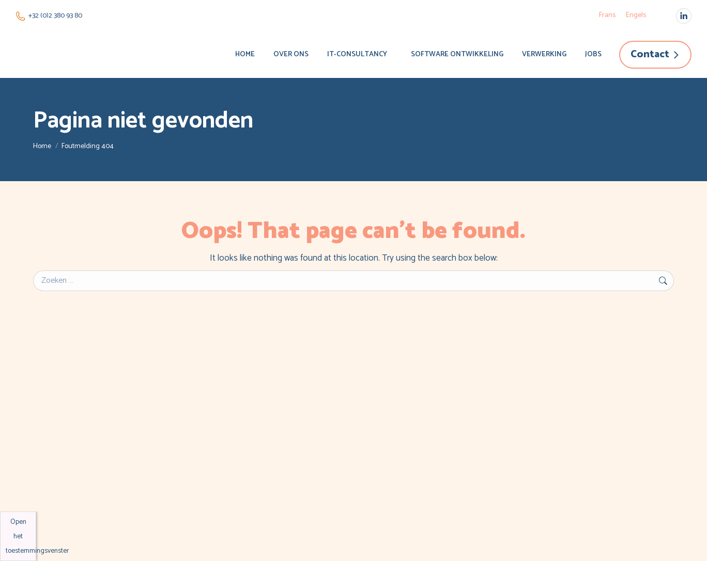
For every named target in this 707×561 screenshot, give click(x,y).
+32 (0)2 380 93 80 (49, 16)
